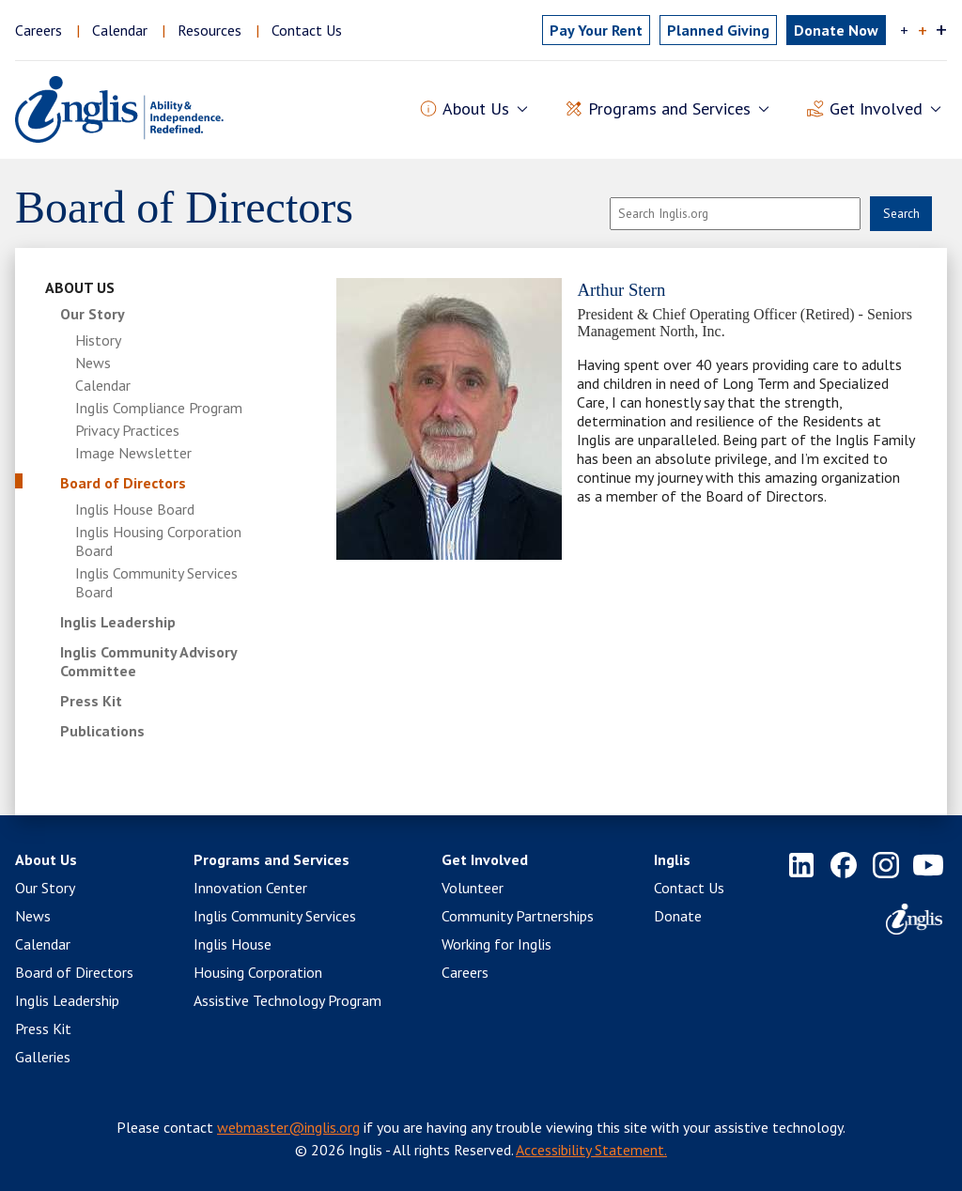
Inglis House (233, 944)
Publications (102, 730)
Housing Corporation (258, 972)
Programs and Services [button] (669, 109)
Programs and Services (271, 859)
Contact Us (307, 30)
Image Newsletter (133, 452)
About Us (80, 287)
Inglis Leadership (118, 621)
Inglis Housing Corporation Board (158, 541)
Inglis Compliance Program (158, 407)
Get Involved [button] (876, 109)
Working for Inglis (496, 944)
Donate (678, 915)
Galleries (42, 1056)
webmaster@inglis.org (288, 1127)
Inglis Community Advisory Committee (148, 661)
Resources (209, 30)
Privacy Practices (127, 430)
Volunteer (473, 887)
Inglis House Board (134, 509)
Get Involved (485, 859)
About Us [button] (476, 109)
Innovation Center (250, 887)
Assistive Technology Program (287, 1000)
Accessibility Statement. (591, 1149)
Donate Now (836, 30)
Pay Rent (596, 30)
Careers (38, 30)
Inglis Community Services (275, 915)
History (98, 340)
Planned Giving (718, 30)
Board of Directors (123, 482)
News (93, 362)
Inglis (672, 859)
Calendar (119, 30)
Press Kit (91, 700)
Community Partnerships (518, 915)
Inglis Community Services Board (156, 582)
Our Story (92, 313)
